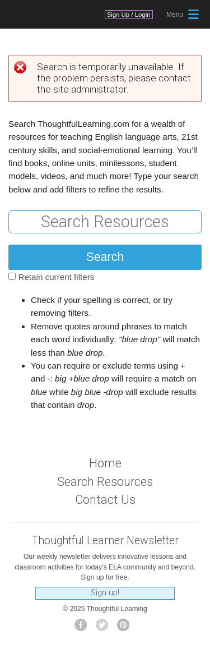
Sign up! (105, 593)
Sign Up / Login (129, 14)
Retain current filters (56, 277)
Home (105, 463)
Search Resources (105, 482)
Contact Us (105, 500)
